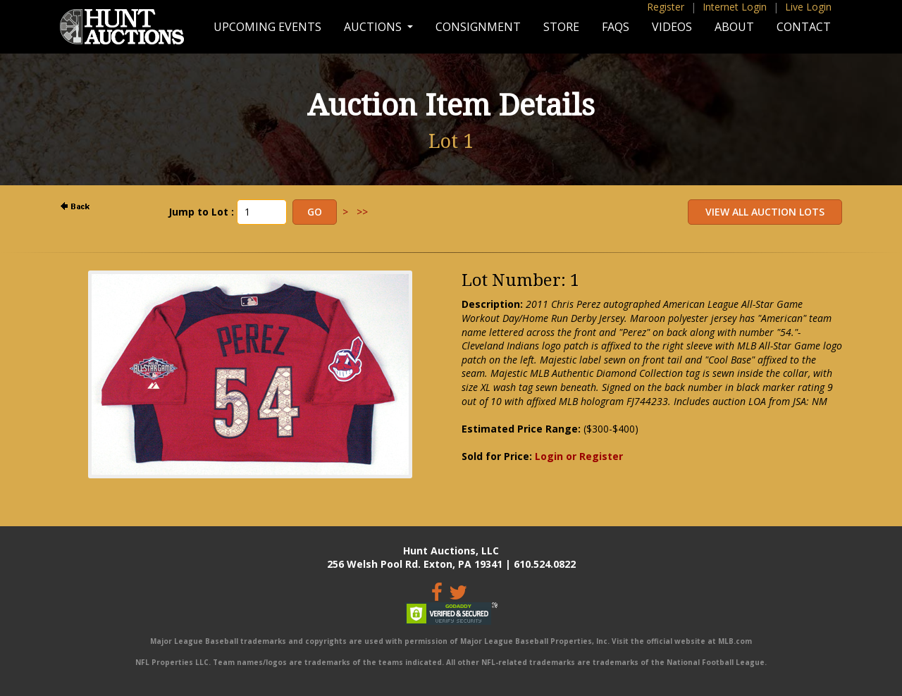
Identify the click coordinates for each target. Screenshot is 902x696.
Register (665, 6)
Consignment (478, 27)
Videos (672, 27)
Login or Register (579, 456)
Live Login (808, 6)
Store (561, 27)
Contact (804, 27)
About (734, 27)
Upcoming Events (267, 27)
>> (362, 211)
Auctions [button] (374, 27)
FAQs (615, 27)
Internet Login (735, 6)
